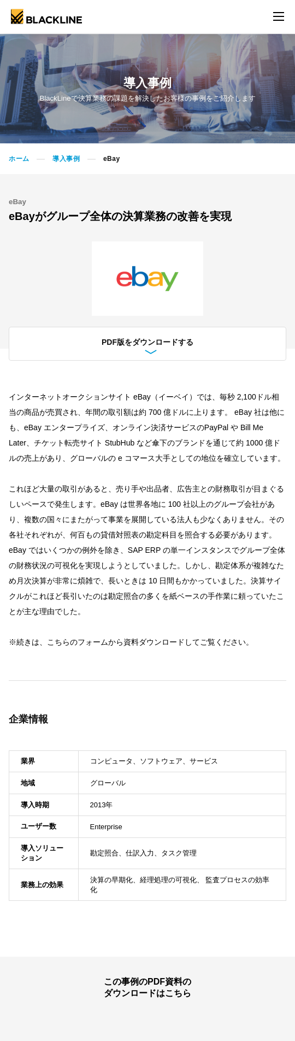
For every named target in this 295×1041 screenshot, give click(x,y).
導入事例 (66, 159)
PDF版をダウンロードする (147, 345)
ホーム (19, 159)
